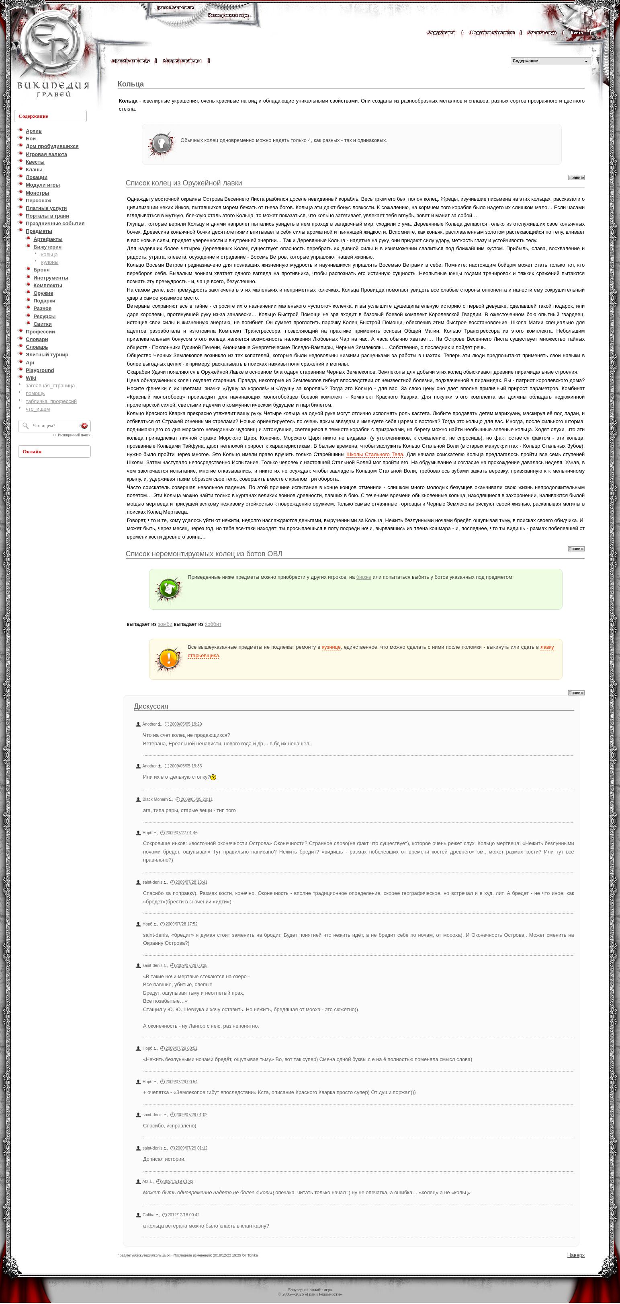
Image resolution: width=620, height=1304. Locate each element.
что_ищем (38, 409)
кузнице (331, 647)
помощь (35, 393)
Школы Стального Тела (374, 454)
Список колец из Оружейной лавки (184, 183)
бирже (363, 577)
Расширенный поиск (74, 435)
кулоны (50, 262)
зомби (165, 624)
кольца (49, 254)
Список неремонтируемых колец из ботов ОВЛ (204, 554)
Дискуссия (151, 706)
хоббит (213, 624)
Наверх (576, 1255)
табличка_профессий (51, 401)
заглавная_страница (50, 386)
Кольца (131, 84)
